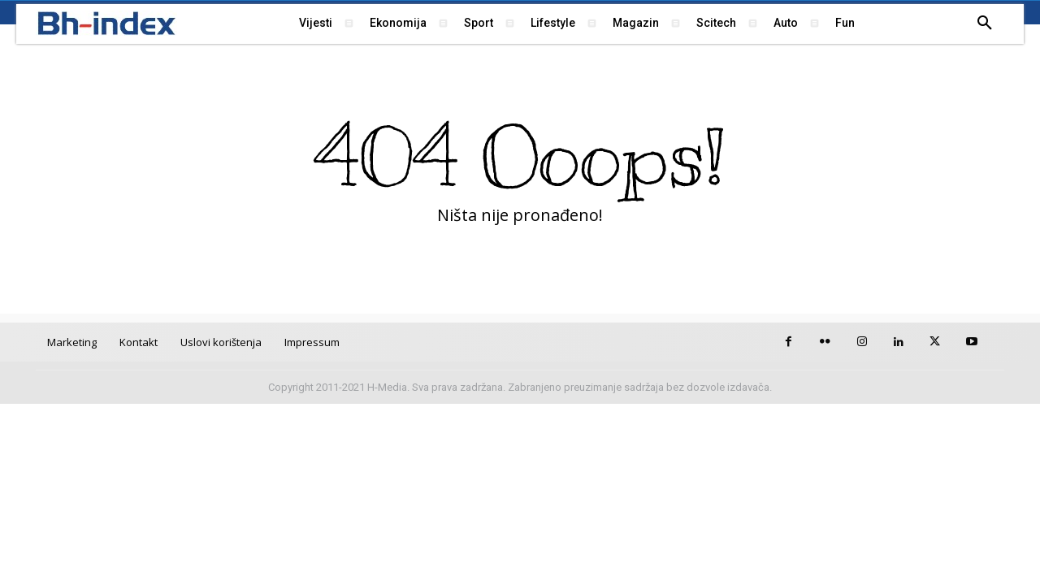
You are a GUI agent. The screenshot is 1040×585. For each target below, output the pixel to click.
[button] (984, 23)
